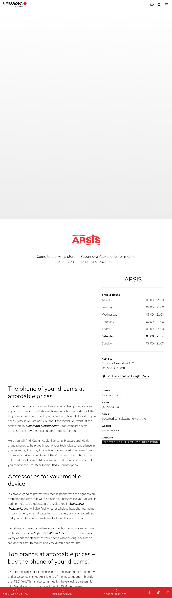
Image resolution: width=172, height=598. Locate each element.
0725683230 (110, 407)
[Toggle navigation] (166, 5)
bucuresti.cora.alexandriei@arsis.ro (124, 418)
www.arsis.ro (110, 430)
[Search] (159, 4)
